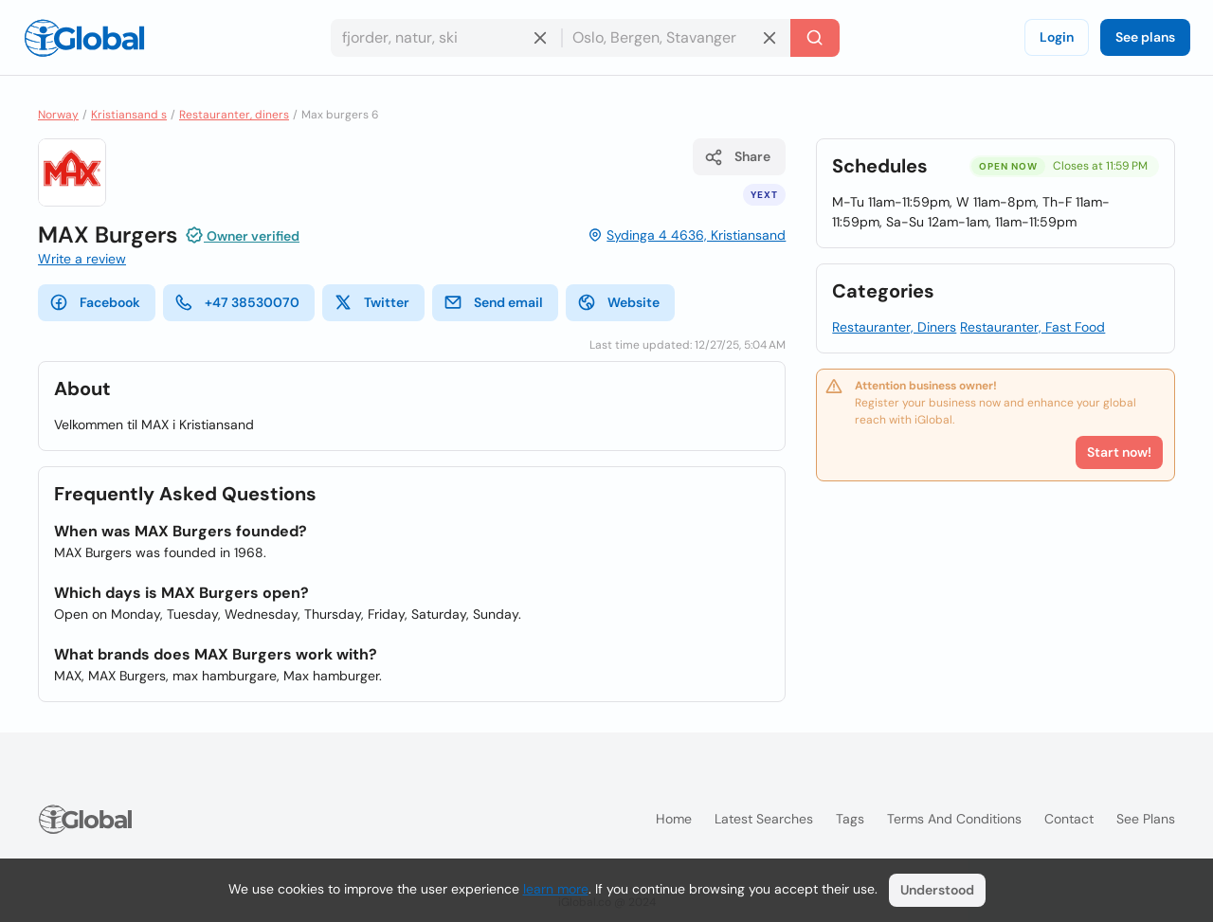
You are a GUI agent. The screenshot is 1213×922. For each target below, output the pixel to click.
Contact (1069, 818)
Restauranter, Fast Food (1032, 326)
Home (674, 818)
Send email (493, 302)
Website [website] (618, 302)
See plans (1145, 36)
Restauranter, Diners (894, 326)
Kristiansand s (129, 114)
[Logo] (84, 38)
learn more (555, 888)
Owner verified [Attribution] (242, 235)
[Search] (815, 38)
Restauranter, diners (234, 114)
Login (1057, 36)
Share (737, 157)
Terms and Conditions (954, 818)
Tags (850, 818)
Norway (58, 114)
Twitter (371, 302)
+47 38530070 (236, 302)
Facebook (94, 302)
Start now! (1119, 452)
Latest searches (764, 818)
